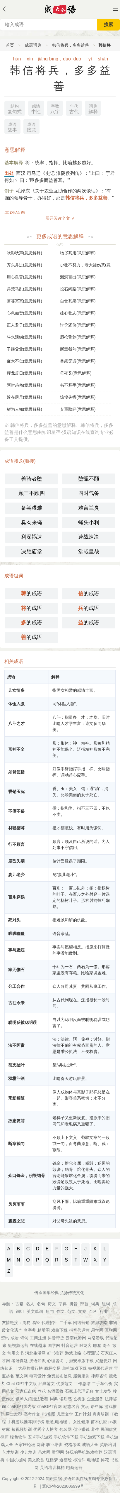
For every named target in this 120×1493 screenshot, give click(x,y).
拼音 (73, 1303)
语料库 (97, 1406)
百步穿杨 (16, 897)
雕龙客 (85, 1345)
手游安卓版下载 (79, 1360)
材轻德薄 (16, 828)
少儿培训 (28, 1452)
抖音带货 (56, 1337)
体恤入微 (16, 703)
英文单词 (35, 1311)
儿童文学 (65, 1414)
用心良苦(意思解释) (24, 277)
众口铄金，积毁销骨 (26, 1175)
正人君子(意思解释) (24, 325)
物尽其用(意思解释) (77, 253)
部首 (84, 1303)
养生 (95, 1429)
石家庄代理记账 (79, 1391)
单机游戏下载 (74, 1368)
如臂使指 (16, 772)
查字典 (30, 1330)
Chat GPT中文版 (21, 1383)
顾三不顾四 (31, 493)
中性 (36, 108)
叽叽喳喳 (16, 933)
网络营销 (81, 1322)
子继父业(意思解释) (24, 349)
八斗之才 (16, 723)
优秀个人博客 (45, 1429)
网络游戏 (96, 1337)
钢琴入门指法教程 (32, 1398)
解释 (93, 108)
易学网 (97, 1330)
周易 (26, 1322)
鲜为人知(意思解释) (24, 409)
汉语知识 (37, 1360)
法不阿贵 (16, 1045)
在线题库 (38, 1345)
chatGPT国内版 (21, 1406)
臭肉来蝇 (31, 522)
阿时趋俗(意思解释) (24, 385)
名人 (30, 1303)
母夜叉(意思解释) (75, 373)
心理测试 (91, 1353)
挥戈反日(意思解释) (24, 373)
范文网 (22, 1376)
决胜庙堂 (31, 551)
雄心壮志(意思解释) (77, 313)
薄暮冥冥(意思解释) (24, 301)
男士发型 (14, 1414)
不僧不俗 (16, 811)
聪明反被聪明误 (22, 1022)
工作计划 (83, 1414)
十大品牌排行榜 (28, 1368)
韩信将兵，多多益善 (70, 45)
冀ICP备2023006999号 (63, 1486)
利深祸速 (31, 537)
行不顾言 (16, 844)
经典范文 (46, 1383)
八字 (55, 108)
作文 (60, 1311)
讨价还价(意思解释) (77, 325)
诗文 (52, 1303)
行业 (104, 1311)
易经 (36, 1322)
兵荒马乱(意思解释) (24, 289)
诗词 (24, 1337)
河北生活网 (35, 1353)
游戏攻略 (73, 1353)
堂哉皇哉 (88, 551)
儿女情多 (16, 690)
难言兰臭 (88, 508)
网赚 (41, 1444)
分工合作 (16, 986)
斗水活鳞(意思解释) (24, 337)
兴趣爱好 (103, 1360)
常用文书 (15, 1353)
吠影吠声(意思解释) (24, 253)
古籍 (19, 1303)
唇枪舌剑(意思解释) (77, 337)
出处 (9, 173)
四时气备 (88, 493)
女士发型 (103, 1391)
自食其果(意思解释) (77, 301)
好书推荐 (55, 1353)
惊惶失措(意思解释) (77, 397)
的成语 (31, 593)
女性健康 (81, 1421)
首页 (10, 45)
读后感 (65, 1398)
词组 (20, 1311)
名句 (41, 1303)
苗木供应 (99, 1421)
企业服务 (95, 1398)
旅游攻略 (99, 1322)
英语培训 (108, 1444)
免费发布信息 (59, 1376)
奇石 (107, 1345)
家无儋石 (16, 969)
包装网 (65, 1429)
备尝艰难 (31, 508)
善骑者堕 (31, 479)
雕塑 (97, 1345)
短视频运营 (18, 1345)
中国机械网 (16, 1460)
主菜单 (115, 9)
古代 (74, 108)
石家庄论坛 (25, 1444)
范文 (71, 1311)
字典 (63, 1303)
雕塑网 (58, 1452)
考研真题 (19, 1360)
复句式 (15, 108)
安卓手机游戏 (40, 1437)
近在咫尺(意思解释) (24, 397)
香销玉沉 (16, 791)
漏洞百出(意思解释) (77, 277)
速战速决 (88, 537)
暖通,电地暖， (58, 1421)
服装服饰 (81, 1376)
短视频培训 (21, 1429)
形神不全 (16, 749)
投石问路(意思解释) (77, 289)
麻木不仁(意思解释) (24, 361)
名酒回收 (55, 1391)
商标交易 (52, 1368)
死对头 (14, 920)
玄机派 (79, 1398)
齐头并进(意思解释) (24, 265)
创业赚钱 (81, 1429)
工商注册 (38, 1337)
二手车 (65, 1322)
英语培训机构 (52, 1467)
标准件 (79, 1460)
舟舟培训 (100, 1414)
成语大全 (90, 1444)
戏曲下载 (59, 1330)
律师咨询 (99, 1376)
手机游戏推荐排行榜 (25, 1421)
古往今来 (16, 1002)
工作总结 (82, 1383)
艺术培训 (10, 1452)
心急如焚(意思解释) (24, 313)
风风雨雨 (16, 1204)
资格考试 (72, 1444)
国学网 (54, 1345)
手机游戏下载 (92, 1437)
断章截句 (16, 1143)
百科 (93, 1311)
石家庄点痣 (26, 1391)
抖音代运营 (79, 1330)
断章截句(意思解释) (77, 349)
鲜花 (105, 1460)
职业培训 (54, 1444)
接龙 (31, 126)
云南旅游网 (76, 1337)
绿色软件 (18, 1437)
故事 (12, 126)
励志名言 (71, 1406)
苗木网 (44, 1452)
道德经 (65, 1460)
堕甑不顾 (88, 479)
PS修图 (48, 1414)
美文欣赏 (36, 1460)
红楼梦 (52, 1460)
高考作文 (32, 1414)
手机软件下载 (66, 1437)
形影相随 (16, 1098)
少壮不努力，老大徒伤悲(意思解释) (85, 265)
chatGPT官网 (49, 1406)
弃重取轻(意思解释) (77, 409)
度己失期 (16, 861)
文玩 (85, 1406)
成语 (15, 1337)
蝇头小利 (88, 522)
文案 (82, 1311)
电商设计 (37, 1376)
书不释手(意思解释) (77, 385)
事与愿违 (16, 950)
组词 (106, 1303)
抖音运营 (69, 1345)
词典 (95, 1303)
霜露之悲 (16, 1221)
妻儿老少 (16, 874)
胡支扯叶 (16, 1065)
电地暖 (93, 1460)
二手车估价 (102, 1383)
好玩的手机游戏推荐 (84, 1452)
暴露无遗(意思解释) (77, 361)
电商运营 (74, 1467)
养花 (41, 1391)
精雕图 (43, 1330)
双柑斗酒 (16, 1078)
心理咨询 (55, 1360)
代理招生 (50, 1322)
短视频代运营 (100, 1368)
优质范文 (64, 1383)
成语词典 (33, 45)
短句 (50, 1311)
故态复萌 (16, 1120)
